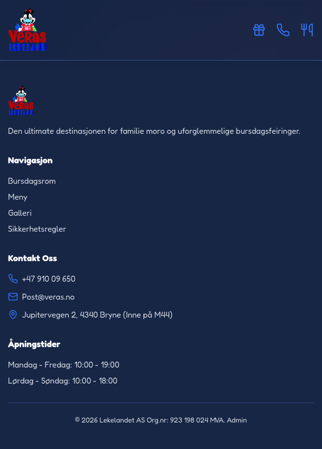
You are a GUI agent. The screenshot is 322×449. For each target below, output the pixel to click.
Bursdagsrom (32, 181)
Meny (18, 197)
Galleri (20, 213)
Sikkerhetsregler (37, 229)
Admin (237, 420)
